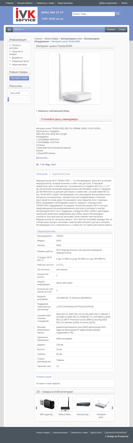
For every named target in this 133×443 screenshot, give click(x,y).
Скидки (122, 29)
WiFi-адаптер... (47, 414)
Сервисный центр (20, 61)
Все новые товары (19, 78)
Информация (17, 40)
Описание (41, 174)
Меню (19, 29)
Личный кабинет (25, 3)
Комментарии (43, 377)
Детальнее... (42, 158)
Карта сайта (96, 432)
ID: (37, 164)
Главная (38, 39)
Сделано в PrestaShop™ (116, 432)
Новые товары (18, 72)
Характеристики (61, 174)
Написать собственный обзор (53, 111)
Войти (124, 3)
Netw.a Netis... (65, 414)
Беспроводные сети (71, 39)
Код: (48, 164)
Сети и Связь (52, 39)
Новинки (111, 29)
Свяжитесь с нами (79, 432)
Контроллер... (83, 414)
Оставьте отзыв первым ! (48, 383)
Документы (17, 58)
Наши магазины (19, 64)
